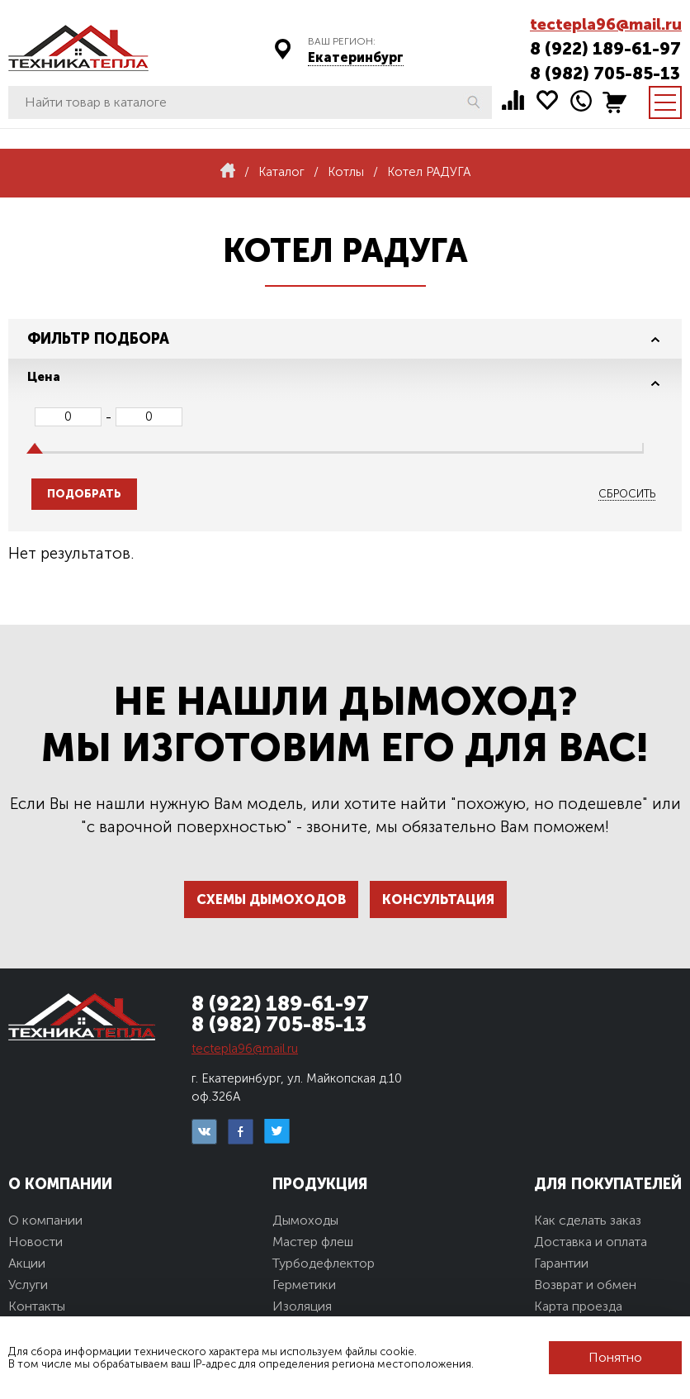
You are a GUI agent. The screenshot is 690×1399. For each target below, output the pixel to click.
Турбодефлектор (323, 1263)
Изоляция (302, 1306)
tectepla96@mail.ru (606, 24)
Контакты (36, 1306)
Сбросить (626, 494)
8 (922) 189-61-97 (605, 48)
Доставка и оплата (590, 1241)
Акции (26, 1263)
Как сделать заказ (587, 1220)
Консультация (438, 899)
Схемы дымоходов (271, 899)
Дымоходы (305, 1220)
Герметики (304, 1284)
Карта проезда (578, 1306)
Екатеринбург (356, 57)
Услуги (28, 1284)
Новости (35, 1241)
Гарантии (561, 1263)
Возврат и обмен (585, 1284)
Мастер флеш (312, 1241)
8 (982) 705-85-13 (605, 73)
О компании (45, 1220)
